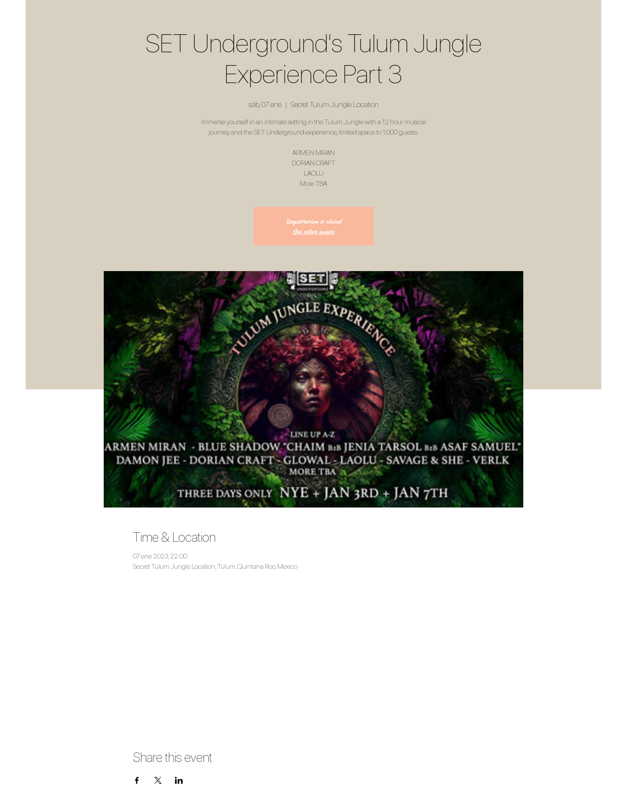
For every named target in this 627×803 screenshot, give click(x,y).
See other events (313, 231)
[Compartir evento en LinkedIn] (179, 780)
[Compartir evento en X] (158, 780)
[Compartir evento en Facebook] (137, 780)
